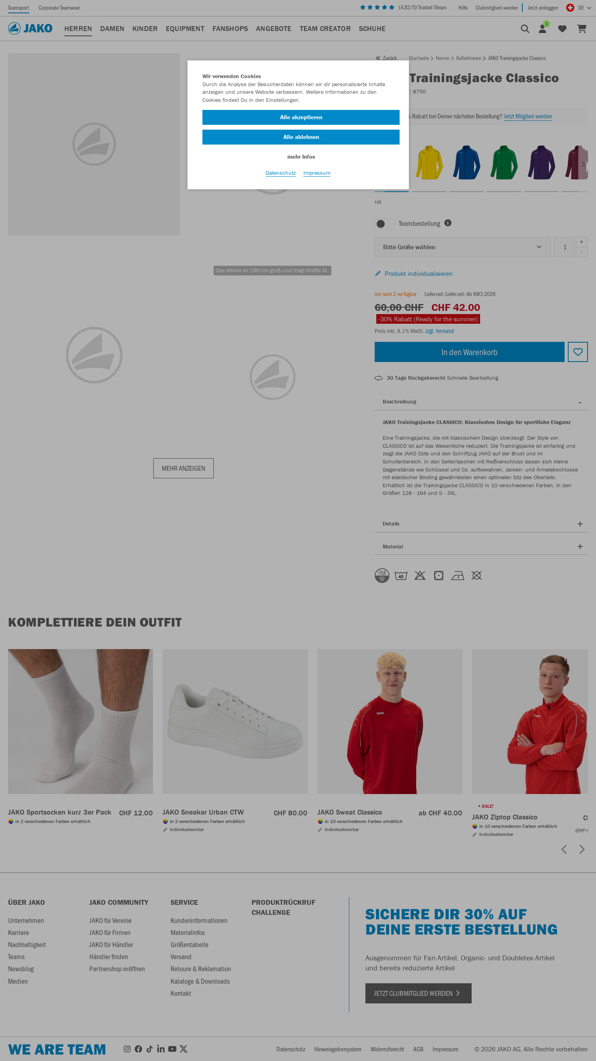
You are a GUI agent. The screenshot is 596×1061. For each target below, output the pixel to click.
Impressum (316, 177)
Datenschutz (281, 177)
